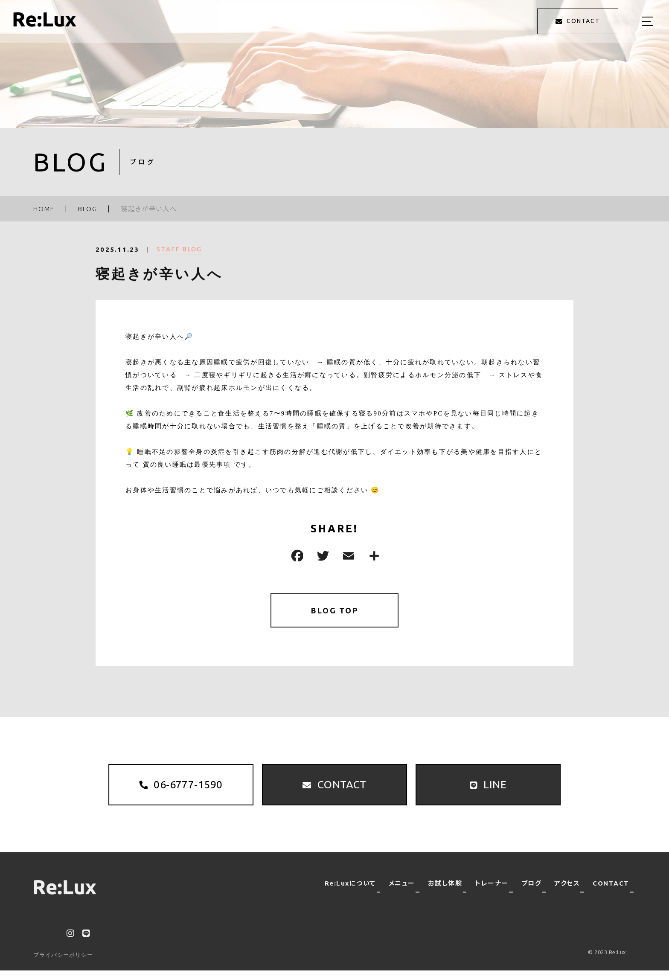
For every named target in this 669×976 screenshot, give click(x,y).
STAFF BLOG (179, 254)
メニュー (402, 888)
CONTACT (611, 888)
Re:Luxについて (350, 888)
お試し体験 (445, 888)
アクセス (567, 888)
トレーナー (492, 888)
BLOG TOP (334, 611)
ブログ (531, 888)
